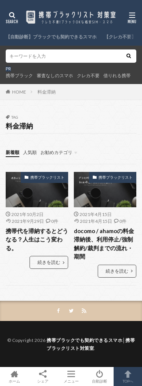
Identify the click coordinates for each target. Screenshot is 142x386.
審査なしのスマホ (55, 75)
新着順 (12, 152)
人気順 (30, 152)
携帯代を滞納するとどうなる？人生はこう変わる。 (37, 239)
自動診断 (99, 376)
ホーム (14, 376)
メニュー (71, 376)
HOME (19, 92)
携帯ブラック (19, 75)
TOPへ (128, 376)
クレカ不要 (88, 75)
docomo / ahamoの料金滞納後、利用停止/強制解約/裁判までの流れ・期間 (104, 243)
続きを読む (48, 262)
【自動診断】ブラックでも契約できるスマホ (51, 37)
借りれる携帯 (117, 75)
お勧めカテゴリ (56, 152)
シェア (42, 376)
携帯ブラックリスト (47, 177)
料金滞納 (46, 92)
